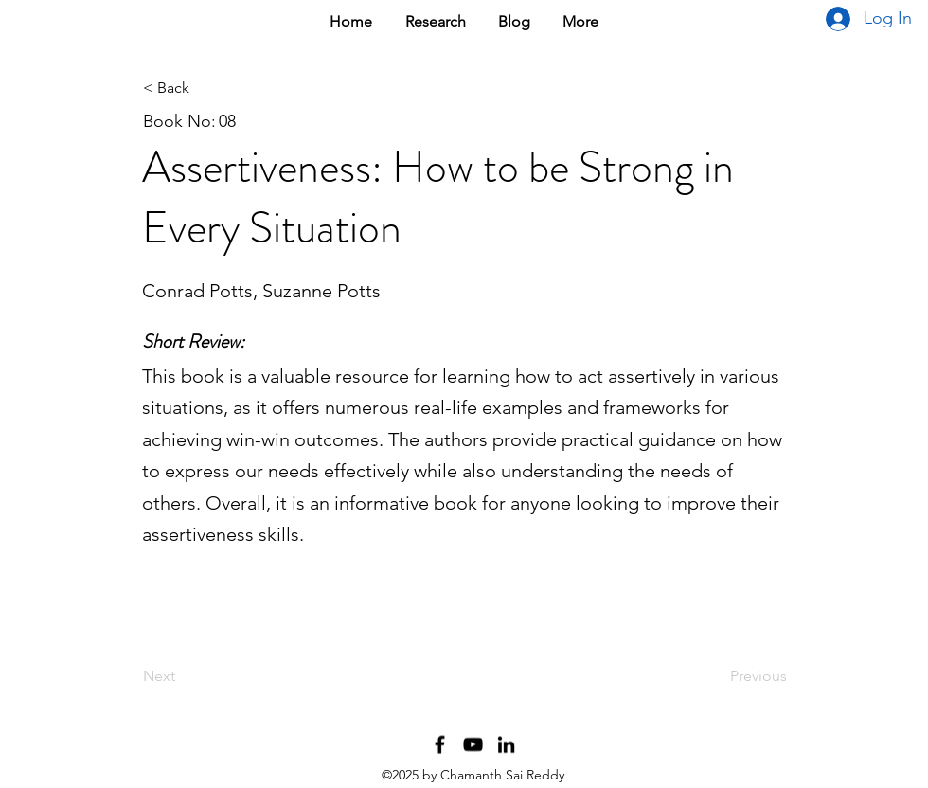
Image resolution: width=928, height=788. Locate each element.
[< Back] (205, 88)
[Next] (205, 676)
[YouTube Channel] (473, 745)
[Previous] (739, 676)
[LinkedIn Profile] (506, 745)
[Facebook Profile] (440, 745)
